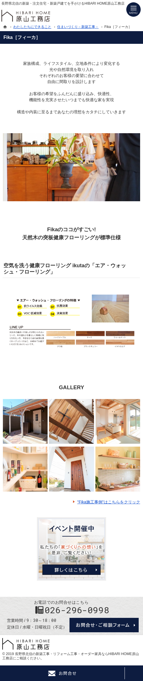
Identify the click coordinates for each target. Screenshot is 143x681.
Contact (62, 673)
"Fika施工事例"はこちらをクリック (108, 502)
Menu (133, 9)
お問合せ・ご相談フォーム (104, 625)
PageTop (134, 673)
